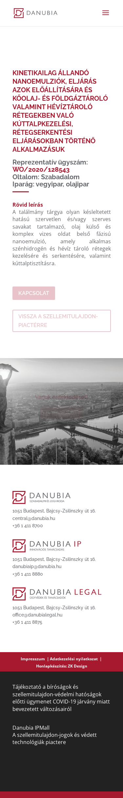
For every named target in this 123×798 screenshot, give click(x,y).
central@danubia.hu (33, 518)
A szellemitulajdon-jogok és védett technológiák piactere (54, 738)
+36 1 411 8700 (27, 525)
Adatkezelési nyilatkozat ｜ (76, 659)
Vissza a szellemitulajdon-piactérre (58, 320)
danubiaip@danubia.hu (36, 566)
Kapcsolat (33, 293)
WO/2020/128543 (41, 169)
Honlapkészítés (51, 666)
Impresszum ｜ (35, 659)
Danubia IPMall (31, 727)
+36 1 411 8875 (27, 622)
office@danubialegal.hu (37, 614)
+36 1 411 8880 (27, 574)
